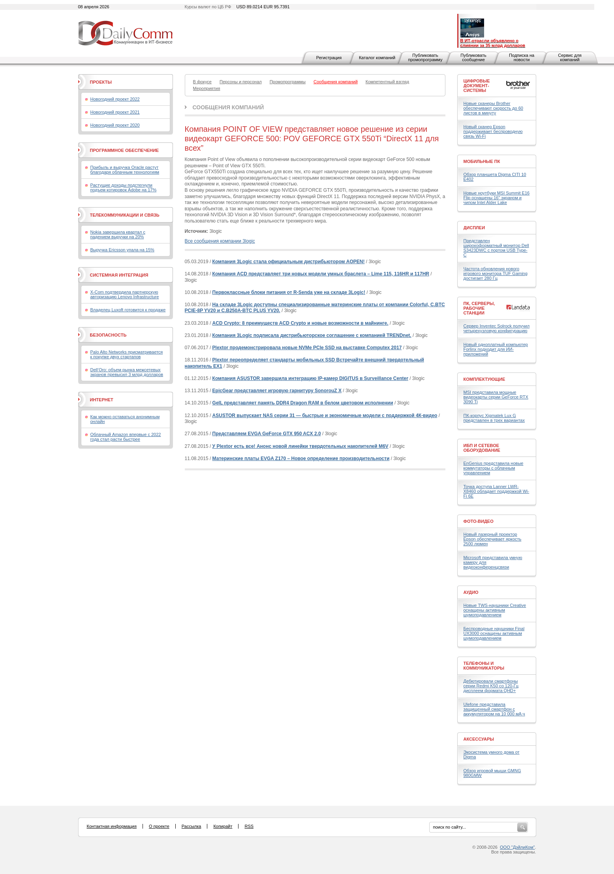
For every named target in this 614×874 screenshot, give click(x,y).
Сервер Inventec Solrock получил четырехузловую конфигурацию (497, 328)
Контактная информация (112, 826)
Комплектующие (484, 379)
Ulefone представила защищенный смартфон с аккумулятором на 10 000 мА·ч (494, 709)
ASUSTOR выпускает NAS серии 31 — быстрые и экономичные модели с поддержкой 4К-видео (324, 415)
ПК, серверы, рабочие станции (479, 308)
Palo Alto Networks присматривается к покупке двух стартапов (126, 354)
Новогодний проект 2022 (115, 99)
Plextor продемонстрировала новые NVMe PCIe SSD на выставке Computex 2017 (307, 347)
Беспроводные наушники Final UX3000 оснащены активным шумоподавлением (494, 633)
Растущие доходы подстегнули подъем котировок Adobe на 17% (123, 187)
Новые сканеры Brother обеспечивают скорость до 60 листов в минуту (493, 108)
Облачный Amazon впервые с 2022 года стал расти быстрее (125, 437)
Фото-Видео (479, 521)
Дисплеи (474, 227)
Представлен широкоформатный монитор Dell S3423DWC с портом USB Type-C (496, 247)
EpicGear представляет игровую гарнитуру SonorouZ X (277, 390)
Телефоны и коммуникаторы (484, 665)
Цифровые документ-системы (477, 86)
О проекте (159, 826)
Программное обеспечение (124, 150)
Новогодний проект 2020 (115, 125)
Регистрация (329, 57)
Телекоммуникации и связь (125, 215)
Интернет (101, 399)
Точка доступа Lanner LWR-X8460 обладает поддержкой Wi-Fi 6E (497, 491)
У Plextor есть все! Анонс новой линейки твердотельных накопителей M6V (300, 446)
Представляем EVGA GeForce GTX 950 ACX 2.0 (266, 433)
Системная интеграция (119, 275)
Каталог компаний (377, 57)
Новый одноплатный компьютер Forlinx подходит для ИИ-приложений (496, 349)
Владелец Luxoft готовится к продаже (128, 309)
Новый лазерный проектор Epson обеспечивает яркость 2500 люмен (493, 539)
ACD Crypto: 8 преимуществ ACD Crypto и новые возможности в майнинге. (300, 323)
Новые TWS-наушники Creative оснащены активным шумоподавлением (495, 610)
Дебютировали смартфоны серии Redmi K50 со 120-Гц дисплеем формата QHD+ (491, 686)
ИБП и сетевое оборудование (482, 448)
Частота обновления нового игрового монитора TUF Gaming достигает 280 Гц (496, 273)
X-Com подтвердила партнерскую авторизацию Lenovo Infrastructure (124, 294)
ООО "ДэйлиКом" (517, 847)
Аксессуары (479, 739)
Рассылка (191, 826)
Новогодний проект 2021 (115, 112)
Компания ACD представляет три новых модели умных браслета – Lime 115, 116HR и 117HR (320, 274)
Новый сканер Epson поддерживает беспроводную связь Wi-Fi (493, 131)
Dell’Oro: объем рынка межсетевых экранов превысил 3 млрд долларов (126, 372)
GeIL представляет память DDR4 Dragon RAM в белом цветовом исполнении (302, 403)
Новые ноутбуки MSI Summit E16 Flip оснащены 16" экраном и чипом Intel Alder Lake (497, 198)
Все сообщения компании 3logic (220, 241)
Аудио (471, 592)
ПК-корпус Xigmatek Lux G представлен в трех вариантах (494, 418)
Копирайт (222, 826)
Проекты (101, 82)
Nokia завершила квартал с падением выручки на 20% (117, 234)
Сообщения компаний (228, 107)
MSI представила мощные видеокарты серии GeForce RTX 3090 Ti (496, 397)
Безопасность (108, 335)
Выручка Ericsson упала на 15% (122, 249)
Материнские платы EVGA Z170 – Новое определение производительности (301, 458)
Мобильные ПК (482, 161)
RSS (248, 826)
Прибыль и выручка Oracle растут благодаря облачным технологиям (125, 169)
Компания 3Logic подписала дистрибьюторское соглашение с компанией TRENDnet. (311, 335)
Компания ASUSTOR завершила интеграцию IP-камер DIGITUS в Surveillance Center (310, 378)
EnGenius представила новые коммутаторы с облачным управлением (494, 468)
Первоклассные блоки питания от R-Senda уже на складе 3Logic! (288, 292)
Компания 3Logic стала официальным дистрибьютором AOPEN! (288, 261)
